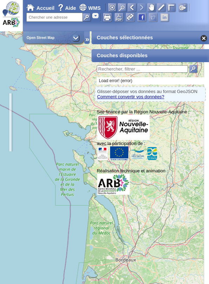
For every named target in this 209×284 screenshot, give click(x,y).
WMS (90, 8)
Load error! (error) (115, 80)
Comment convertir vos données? (130, 96)
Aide (67, 8)
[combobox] (95, 16)
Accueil (40, 8)
